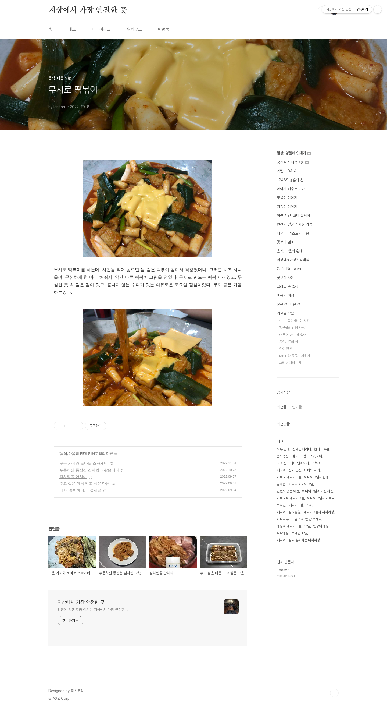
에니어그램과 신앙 (316, 477)
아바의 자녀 (312, 470)
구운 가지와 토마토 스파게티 (83, 463)
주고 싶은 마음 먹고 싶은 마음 (84, 483)
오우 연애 (283, 449)
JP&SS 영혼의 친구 (292, 180)
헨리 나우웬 (321, 449)
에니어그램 (296, 505)
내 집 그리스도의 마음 (293, 233)
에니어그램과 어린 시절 (317, 491)
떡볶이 (316, 463)
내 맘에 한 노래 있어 (292, 335)
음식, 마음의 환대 (73, 453)
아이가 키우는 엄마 (291, 189)
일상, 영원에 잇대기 (294, 153)
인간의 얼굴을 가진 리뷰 (294, 224)
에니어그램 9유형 (288, 512)
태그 (72, 29)
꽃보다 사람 (285, 277)
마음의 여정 (285, 295)
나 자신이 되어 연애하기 (293, 463)
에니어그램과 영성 (289, 470)
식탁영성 (283, 533)
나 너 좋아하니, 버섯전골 (80, 490)
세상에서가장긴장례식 (293, 260)
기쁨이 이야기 (287, 206)
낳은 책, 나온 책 (288, 304)
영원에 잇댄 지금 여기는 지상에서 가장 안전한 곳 (93, 609)
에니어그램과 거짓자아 (307, 456)
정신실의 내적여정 (293, 162)
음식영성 (283, 456)
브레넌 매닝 (299, 533)
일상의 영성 (321, 526)
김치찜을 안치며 (73, 477)
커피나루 (283, 519)
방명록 (163, 29)
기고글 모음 (285, 313)
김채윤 (281, 484)
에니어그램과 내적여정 (318, 512)
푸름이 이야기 (287, 198)
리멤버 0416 (286, 171)
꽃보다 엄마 (285, 242)
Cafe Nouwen (289, 269)
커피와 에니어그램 (301, 484)
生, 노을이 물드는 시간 (294, 321)
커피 (309, 505)
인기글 (297, 407)
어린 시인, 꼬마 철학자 (293, 215)
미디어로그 (101, 29)
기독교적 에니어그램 (290, 498)
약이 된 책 (286, 349)
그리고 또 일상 (287, 286)
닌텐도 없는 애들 (288, 491)
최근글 (281, 407)
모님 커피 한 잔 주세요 (306, 519)
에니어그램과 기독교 (321, 498)
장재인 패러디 (301, 449)
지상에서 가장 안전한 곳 (87, 10)
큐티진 (281, 505)
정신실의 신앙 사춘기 (293, 328)
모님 (307, 526)
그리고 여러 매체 (290, 363)
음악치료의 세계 (290, 342)
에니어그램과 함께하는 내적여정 (298, 540)
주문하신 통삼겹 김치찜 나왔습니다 (89, 470)
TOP (334, 693)
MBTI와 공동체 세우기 (294, 356)
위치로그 (134, 29)
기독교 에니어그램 (289, 477)
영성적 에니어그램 (289, 526)
